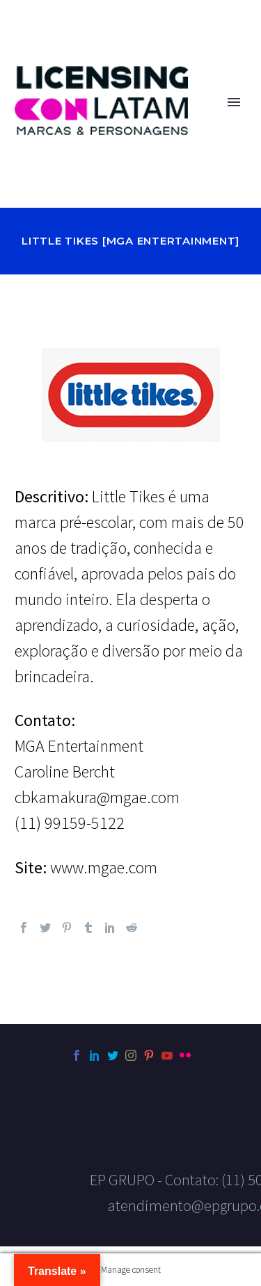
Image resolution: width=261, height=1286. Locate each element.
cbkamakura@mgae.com (97, 797)
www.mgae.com (103, 867)
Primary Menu (234, 102)
